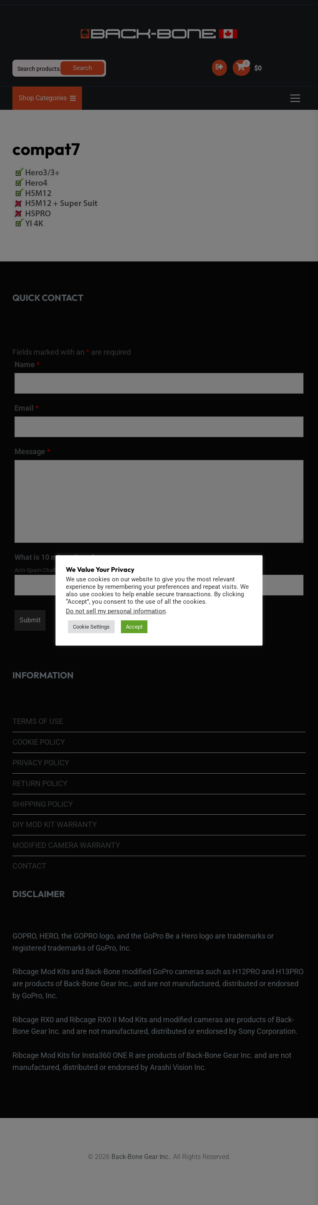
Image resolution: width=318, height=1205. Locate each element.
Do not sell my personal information (116, 611)
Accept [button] (134, 627)
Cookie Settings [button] (91, 627)
